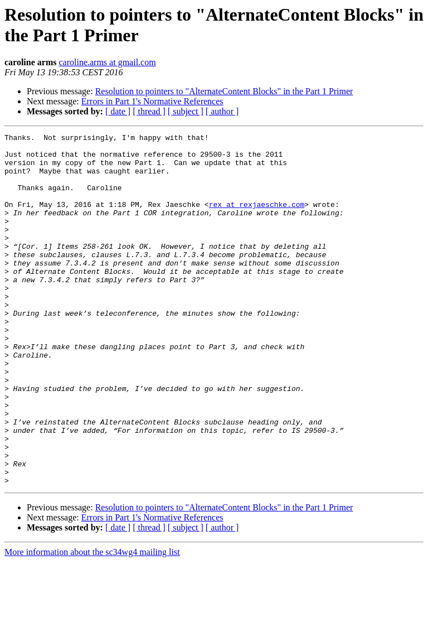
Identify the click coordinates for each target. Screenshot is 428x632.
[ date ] (117, 111)
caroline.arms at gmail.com (107, 62)
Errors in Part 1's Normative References (152, 101)
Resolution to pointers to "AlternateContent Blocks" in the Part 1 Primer (224, 91)
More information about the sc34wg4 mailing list (92, 622)
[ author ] (222, 111)
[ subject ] (185, 111)
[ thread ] (149, 111)
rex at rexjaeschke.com (257, 219)
